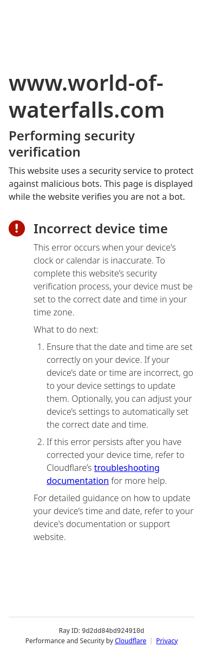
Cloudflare (130, 640)
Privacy (167, 640)
